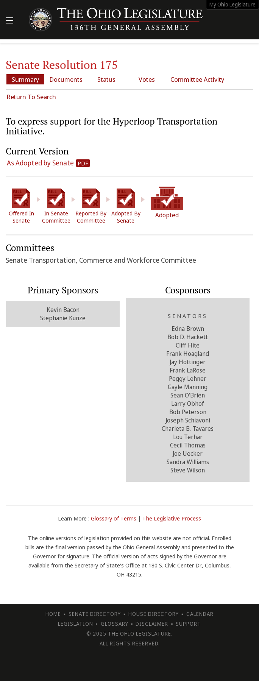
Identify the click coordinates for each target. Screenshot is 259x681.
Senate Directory (95, 613)
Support (188, 623)
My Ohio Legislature (232, 4)
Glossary (114, 623)
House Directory (153, 613)
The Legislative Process (171, 518)
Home (53, 613)
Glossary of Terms (113, 518)
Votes (147, 79)
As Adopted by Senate (40, 162)
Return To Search (31, 96)
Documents (66, 79)
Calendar (200, 613)
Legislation (75, 623)
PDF (83, 163)
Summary (25, 79)
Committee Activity (197, 79)
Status (106, 79)
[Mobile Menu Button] (9, 21)
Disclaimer (152, 623)
